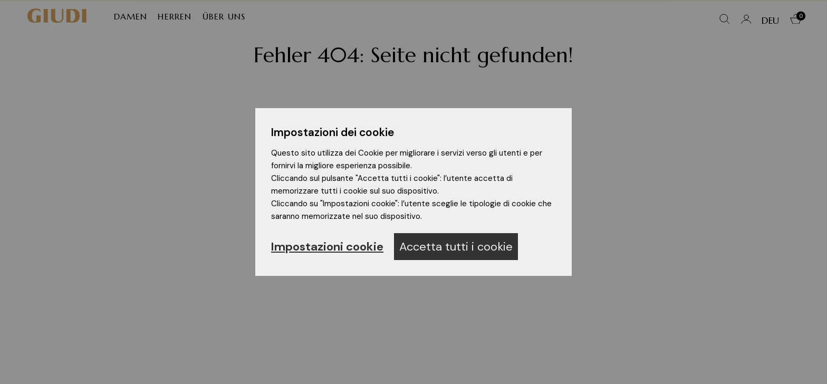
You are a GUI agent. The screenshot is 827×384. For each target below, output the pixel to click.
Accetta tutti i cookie (456, 246)
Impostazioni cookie (327, 246)
